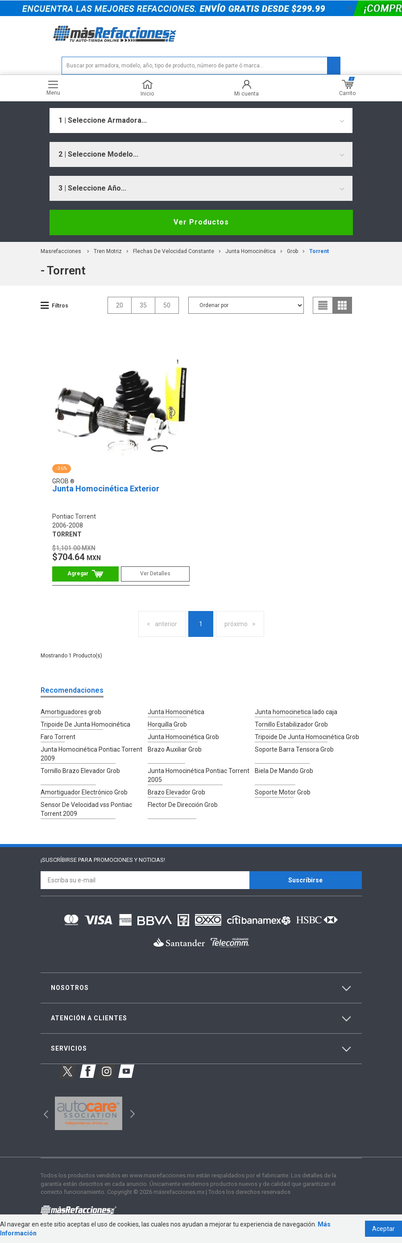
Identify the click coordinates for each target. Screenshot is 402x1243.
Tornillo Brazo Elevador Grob (80, 770)
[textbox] (201, 66)
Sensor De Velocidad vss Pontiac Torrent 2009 (86, 809)
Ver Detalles (155, 573)
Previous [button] (43, 1113)
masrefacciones (61, 251)
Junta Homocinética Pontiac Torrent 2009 (91, 754)
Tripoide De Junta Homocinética (85, 724)
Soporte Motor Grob (283, 792)
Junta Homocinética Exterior (105, 488)
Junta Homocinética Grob (183, 736)
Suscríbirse (305, 880)
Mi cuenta (246, 88)
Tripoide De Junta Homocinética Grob (307, 736)
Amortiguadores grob (71, 711)
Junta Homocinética (250, 251)
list (323, 305)
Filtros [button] (60, 306)
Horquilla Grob (167, 724)
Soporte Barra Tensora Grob (294, 749)
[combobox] (201, 120)
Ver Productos (201, 222)
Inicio (147, 88)
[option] (88, 1114)
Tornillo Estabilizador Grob (291, 724)
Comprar (85, 573)
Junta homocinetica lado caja (296, 711)
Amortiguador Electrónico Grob (84, 792)
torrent (319, 251)
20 (119, 305)
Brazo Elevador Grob (176, 792)
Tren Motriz (108, 251)
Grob (292, 251)
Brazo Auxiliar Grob (175, 749)
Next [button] (131, 1113)
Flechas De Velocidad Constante (173, 251)
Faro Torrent (58, 736)
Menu (53, 88)
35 (143, 305)
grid (342, 305)
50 (166, 305)
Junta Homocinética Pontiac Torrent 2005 (198, 775)
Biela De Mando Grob (284, 770)
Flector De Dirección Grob (183, 804)
